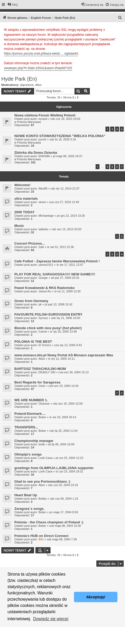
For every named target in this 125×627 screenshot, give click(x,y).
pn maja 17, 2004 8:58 (63, 512)
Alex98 (43, 188)
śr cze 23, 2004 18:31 (69, 471)
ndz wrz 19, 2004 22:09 (68, 403)
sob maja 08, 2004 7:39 (62, 539)
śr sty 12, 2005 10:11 (61, 358)
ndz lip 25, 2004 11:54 (63, 430)
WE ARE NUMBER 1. (31, 400)
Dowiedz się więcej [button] (50, 619)
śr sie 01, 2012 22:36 (60, 247)
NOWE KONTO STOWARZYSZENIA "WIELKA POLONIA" (59, 136)
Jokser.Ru (45, 291)
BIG (41, 539)
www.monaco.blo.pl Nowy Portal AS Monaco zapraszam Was (63, 355)
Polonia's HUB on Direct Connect (41, 536)
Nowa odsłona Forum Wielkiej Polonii (44, 115)
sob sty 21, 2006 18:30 (65, 318)
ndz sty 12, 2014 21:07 (65, 188)
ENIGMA (44, 156)
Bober (42, 417)
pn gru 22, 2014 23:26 (71, 215)
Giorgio (43, 277)
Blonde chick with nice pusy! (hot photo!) (48, 328)
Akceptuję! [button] (95, 597)
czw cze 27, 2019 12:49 (64, 202)
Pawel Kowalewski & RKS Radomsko (44, 288)
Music (19, 226)
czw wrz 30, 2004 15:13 (74, 372)
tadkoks (43, 229)
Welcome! (22, 185)
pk (40, 304)
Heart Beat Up (25, 495)
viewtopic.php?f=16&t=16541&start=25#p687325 (38, 68)
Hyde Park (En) (19, 79)
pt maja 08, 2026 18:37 (68, 156)
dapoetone (27, 84)
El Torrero (45, 345)
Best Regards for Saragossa (37, 382)
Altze (38, 84)
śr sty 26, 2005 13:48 (63, 331)
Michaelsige (46, 215)
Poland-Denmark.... (29, 414)
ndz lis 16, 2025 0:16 (62, 139)
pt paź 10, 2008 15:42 (58, 304)
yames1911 (46, 264)
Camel (43, 331)
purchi (42, 139)
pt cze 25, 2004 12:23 (69, 457)
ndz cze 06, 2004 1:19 (64, 498)
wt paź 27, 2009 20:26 (65, 277)
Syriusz (43, 318)
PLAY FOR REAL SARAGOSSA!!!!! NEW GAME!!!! (54, 274)
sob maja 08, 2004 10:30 (65, 525)
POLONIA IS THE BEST (33, 342)
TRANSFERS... (26, 427)
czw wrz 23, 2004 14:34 (63, 385)
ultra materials (26, 198)
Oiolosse (44, 403)
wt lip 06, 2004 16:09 (61, 444)
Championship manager (33, 441)
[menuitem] (12, 5)
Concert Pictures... (29, 243)
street (42, 202)
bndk (42, 444)
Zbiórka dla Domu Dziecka (35, 153)
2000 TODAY (24, 212)
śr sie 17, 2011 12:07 (70, 264)
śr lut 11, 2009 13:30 (67, 291)
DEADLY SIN (47, 372)
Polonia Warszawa (29, 121)
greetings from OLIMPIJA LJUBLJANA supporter (54, 468)
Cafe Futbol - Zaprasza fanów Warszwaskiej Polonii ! (57, 261)
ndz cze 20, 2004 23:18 (63, 485)
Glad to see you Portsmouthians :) (42, 481)
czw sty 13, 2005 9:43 (68, 345)
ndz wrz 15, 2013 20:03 (66, 229)
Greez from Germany (31, 301)
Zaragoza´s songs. (29, 509)
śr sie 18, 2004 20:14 (62, 417)
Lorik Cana (45, 457)
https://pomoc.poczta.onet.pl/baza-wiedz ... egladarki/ (41, 53)
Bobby (43, 498)
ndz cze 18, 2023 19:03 (65, 118)
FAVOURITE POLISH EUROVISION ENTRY (48, 314)
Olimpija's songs (28, 454)
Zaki (41, 247)
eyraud (43, 118)
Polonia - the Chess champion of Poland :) (48, 522)
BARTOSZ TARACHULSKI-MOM (40, 369)
